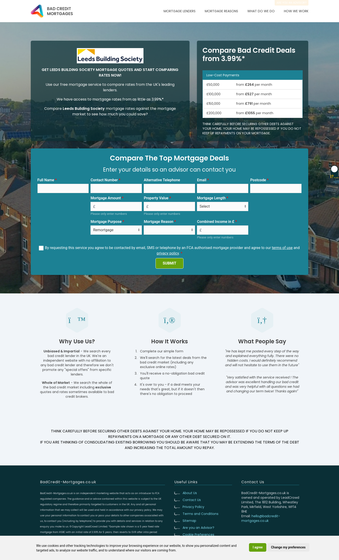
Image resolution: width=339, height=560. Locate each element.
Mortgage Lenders (180, 11)
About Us (190, 493)
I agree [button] (258, 547)
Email (201, 180)
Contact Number (104, 180)
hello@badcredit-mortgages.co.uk (260, 518)
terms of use (282, 248)
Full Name (45, 180)
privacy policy (168, 253)
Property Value (156, 198)
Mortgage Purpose (105, 221)
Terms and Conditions (200, 513)
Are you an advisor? (292, 3)
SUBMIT (169, 263)
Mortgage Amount (105, 198)
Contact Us (192, 500)
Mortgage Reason (158, 221)
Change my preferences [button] (288, 547)
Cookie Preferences (198, 534)
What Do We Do (261, 11)
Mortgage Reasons (221, 11)
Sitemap (189, 520)
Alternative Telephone (162, 180)
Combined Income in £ (215, 221)
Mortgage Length (211, 198)
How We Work (296, 11)
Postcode (258, 180)
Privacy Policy (193, 507)
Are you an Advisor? (198, 527)
